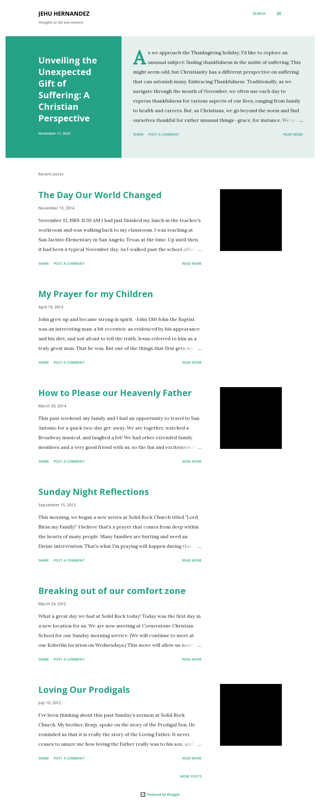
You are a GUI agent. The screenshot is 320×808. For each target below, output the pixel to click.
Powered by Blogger (160, 794)
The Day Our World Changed (100, 195)
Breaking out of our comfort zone (112, 591)
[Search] (259, 13)
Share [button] (138, 134)
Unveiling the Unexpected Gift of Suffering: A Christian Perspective (67, 89)
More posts (191, 776)
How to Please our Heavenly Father (115, 393)
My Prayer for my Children (95, 294)
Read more (293, 134)
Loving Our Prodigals (84, 690)
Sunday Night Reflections (93, 492)
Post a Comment (163, 134)
